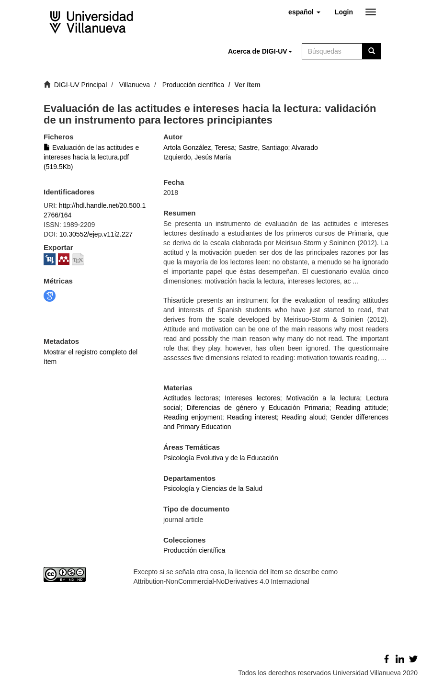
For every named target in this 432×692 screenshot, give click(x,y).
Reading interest (252, 417)
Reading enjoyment (192, 417)
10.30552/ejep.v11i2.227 (96, 234)
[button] (304, 12)
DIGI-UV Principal (80, 85)
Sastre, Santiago (263, 147)
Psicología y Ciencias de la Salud (212, 488)
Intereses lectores (252, 398)
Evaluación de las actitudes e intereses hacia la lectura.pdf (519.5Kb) (91, 157)
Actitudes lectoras (190, 398)
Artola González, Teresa (199, 147)
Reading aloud (304, 417)
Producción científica (193, 85)
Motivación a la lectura (323, 398)
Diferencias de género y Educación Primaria (258, 407)
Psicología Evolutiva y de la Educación (220, 458)
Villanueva (134, 85)
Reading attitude (361, 407)
